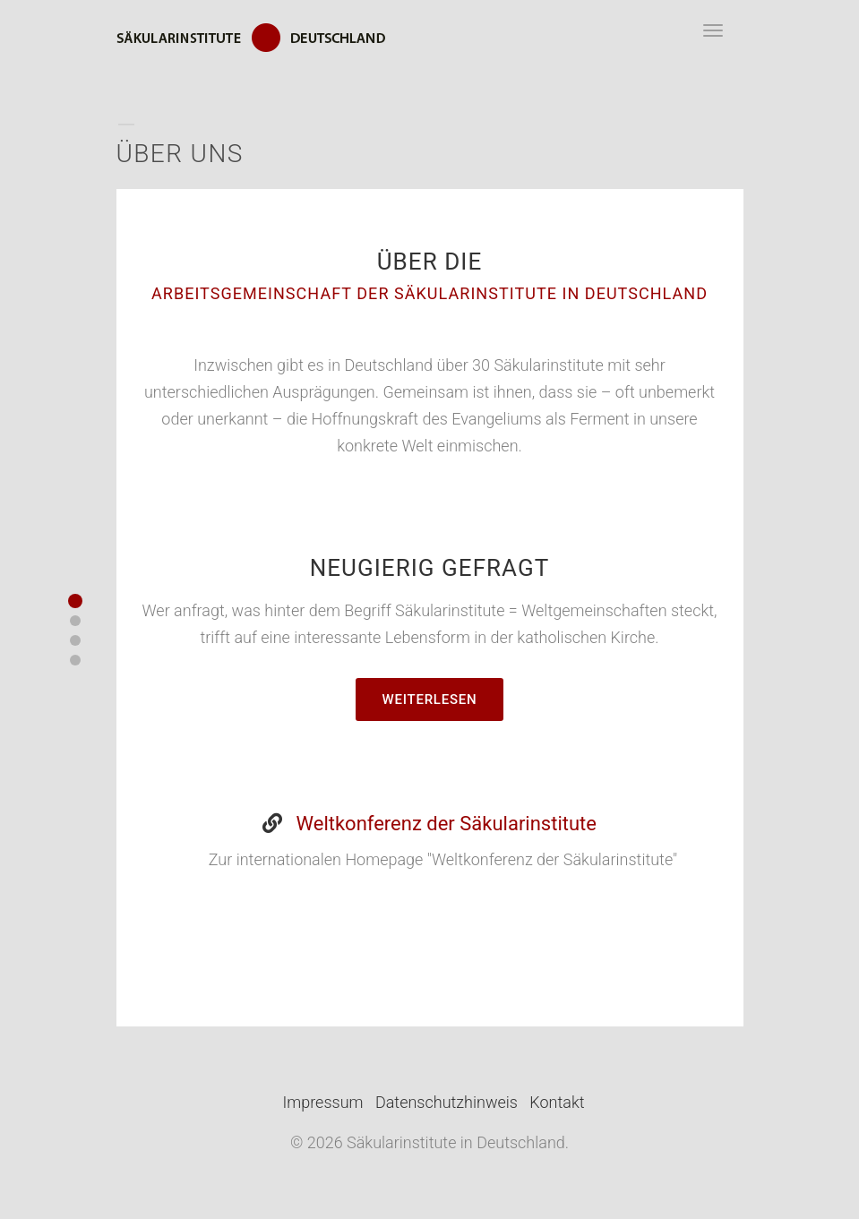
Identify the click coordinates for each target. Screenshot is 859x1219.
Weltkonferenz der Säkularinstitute (446, 823)
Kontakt (556, 1102)
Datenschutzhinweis (446, 1102)
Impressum (323, 1102)
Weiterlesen (429, 699)
